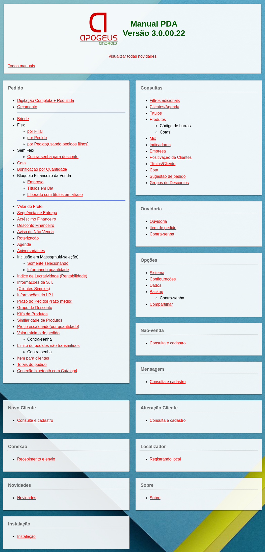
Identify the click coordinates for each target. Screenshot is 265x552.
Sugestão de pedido (168, 176)
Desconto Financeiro (35, 225)
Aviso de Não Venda (35, 232)
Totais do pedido (32, 364)
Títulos (156, 113)
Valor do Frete (29, 206)
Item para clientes (33, 358)
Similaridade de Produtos (39, 320)
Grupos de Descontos (169, 183)
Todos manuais (21, 66)
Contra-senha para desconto (52, 156)
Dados (155, 285)
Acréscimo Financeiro (36, 219)
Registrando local (165, 459)
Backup (156, 292)
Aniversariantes (31, 251)
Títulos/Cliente (162, 164)
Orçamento (27, 107)
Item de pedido (163, 228)
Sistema (157, 273)
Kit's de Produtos (32, 314)
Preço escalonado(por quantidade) (48, 326)
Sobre (155, 498)
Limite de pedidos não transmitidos (48, 345)
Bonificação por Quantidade (42, 169)
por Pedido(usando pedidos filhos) (58, 144)
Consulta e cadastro (168, 343)
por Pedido (37, 138)
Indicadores (160, 145)
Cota (21, 163)
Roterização (28, 238)
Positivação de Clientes (171, 157)
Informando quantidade (48, 270)
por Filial (34, 131)
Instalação (26, 536)
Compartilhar (161, 304)
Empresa (35, 182)
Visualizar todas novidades (132, 56)
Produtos (158, 119)
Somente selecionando (47, 263)
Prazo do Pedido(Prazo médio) (44, 301)
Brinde (23, 119)
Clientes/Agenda (164, 107)
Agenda (24, 244)
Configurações (163, 279)
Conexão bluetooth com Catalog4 (47, 371)
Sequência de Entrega (37, 213)
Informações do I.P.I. (35, 295)
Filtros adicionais (165, 100)
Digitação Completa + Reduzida (45, 100)
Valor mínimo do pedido (38, 333)
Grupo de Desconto (34, 307)
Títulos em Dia (40, 188)
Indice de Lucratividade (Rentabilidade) (52, 276)
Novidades (26, 498)
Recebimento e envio (36, 459)
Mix (153, 138)
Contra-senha (162, 234)
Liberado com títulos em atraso (55, 194)
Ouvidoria (158, 221)
